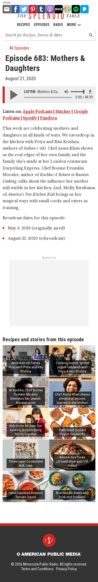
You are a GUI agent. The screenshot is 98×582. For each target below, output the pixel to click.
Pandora (48, 118)
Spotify (30, 118)
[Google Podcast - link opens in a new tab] (67, 9)
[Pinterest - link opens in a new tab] (32, 9)
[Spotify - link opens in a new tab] (76, 9)
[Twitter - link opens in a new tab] (24, 9)
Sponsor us (49, 258)
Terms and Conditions (37, 569)
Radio (58, 25)
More (74, 25)
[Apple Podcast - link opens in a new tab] (50, 9)
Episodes (41, 25)
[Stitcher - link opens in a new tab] (58, 9)
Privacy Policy (66, 569)
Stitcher (63, 111)
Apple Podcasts (37, 111)
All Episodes (17, 48)
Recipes (23, 25)
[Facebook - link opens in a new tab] (15, 9)
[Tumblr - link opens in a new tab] (41, 9)
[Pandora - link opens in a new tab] (84, 9)
